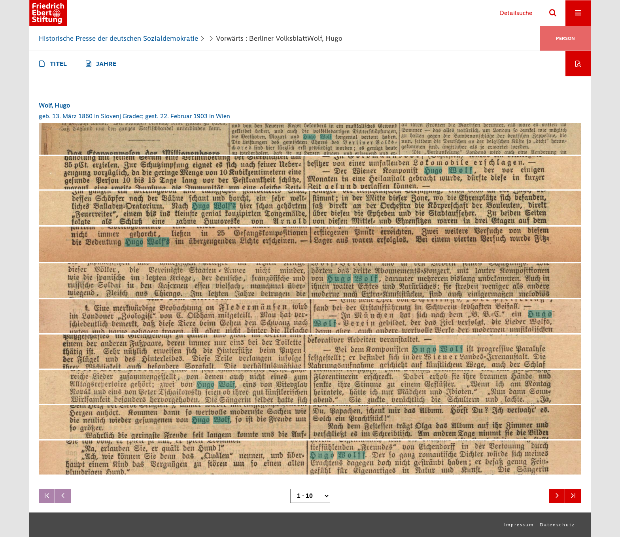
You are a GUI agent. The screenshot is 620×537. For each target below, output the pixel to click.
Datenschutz (557, 525)
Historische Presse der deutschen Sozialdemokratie (118, 38)
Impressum (519, 525)
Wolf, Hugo (54, 105)
